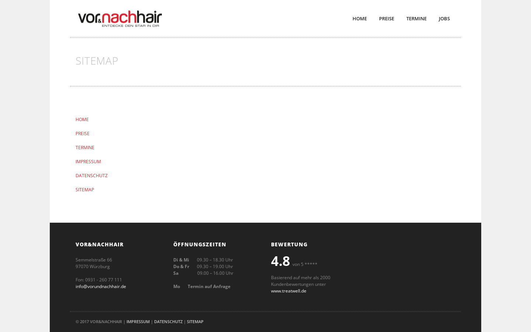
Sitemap (195, 321)
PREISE (83, 133)
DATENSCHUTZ (92, 175)
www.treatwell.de (288, 291)
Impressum (138, 321)
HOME (82, 119)
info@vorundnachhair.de (101, 286)
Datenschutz (168, 321)
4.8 (280, 261)
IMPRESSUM (88, 161)
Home (360, 18)
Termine (416, 18)
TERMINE (85, 147)
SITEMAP (85, 189)
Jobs (444, 18)
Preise (386, 18)
